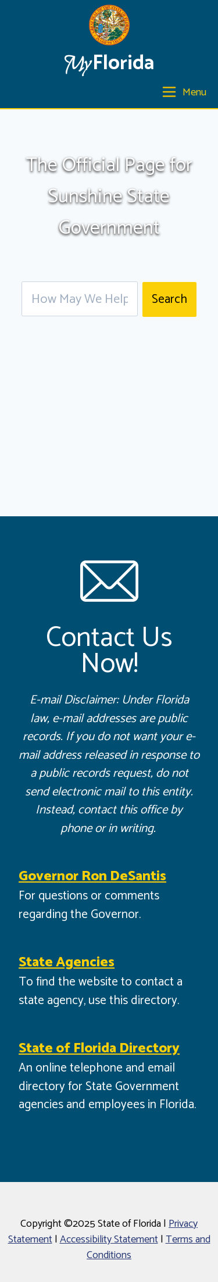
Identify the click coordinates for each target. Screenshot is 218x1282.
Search (169, 299)
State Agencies (67, 962)
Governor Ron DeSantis (92, 876)
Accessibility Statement (109, 1239)
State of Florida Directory (99, 1048)
